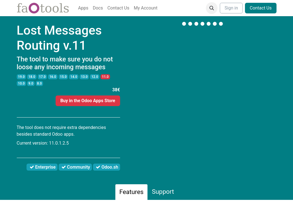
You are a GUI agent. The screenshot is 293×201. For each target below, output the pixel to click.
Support (163, 191)
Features (131, 191)
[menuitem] (83, 8)
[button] (212, 8)
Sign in (231, 8)
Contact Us (261, 8)
